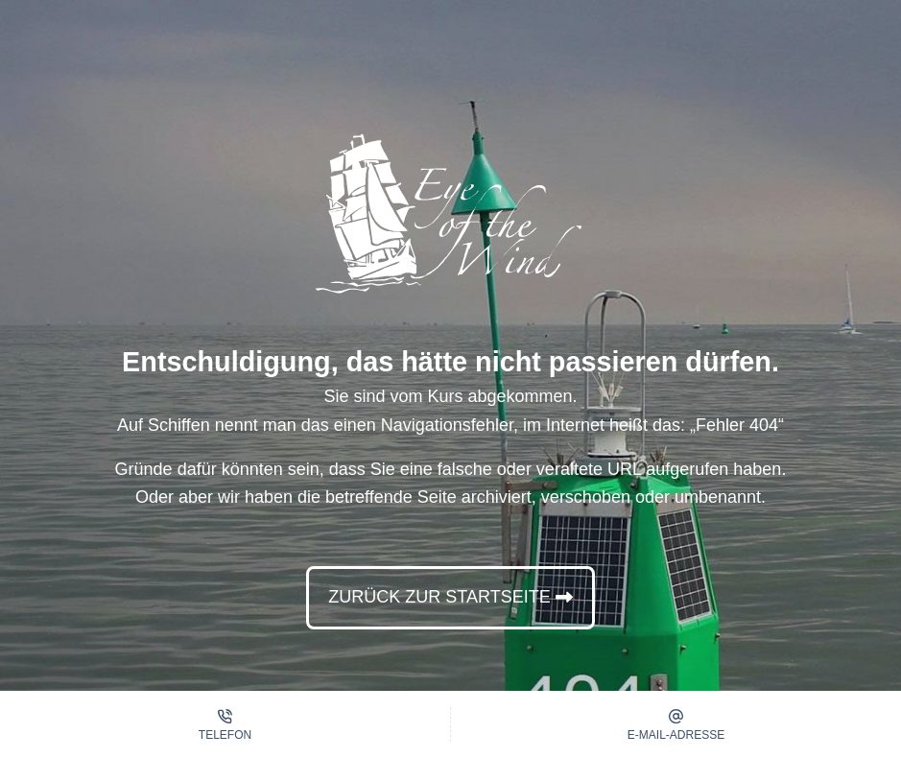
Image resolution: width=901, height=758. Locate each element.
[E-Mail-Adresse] (676, 724)
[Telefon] (225, 724)
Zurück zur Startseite (439, 596)
